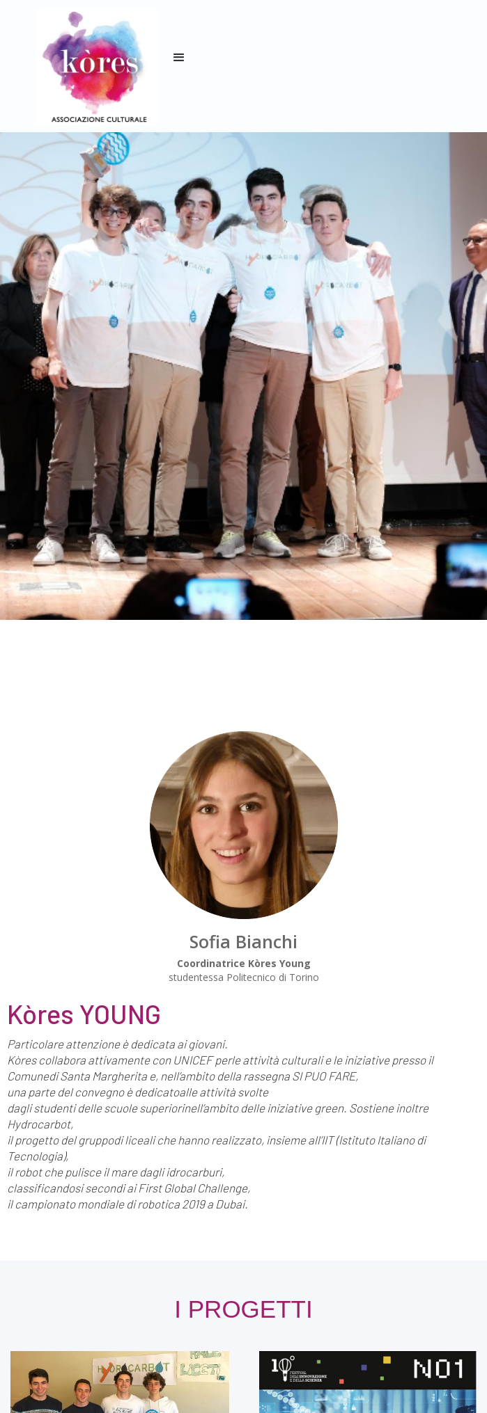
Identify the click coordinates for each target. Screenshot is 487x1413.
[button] (179, 58)
